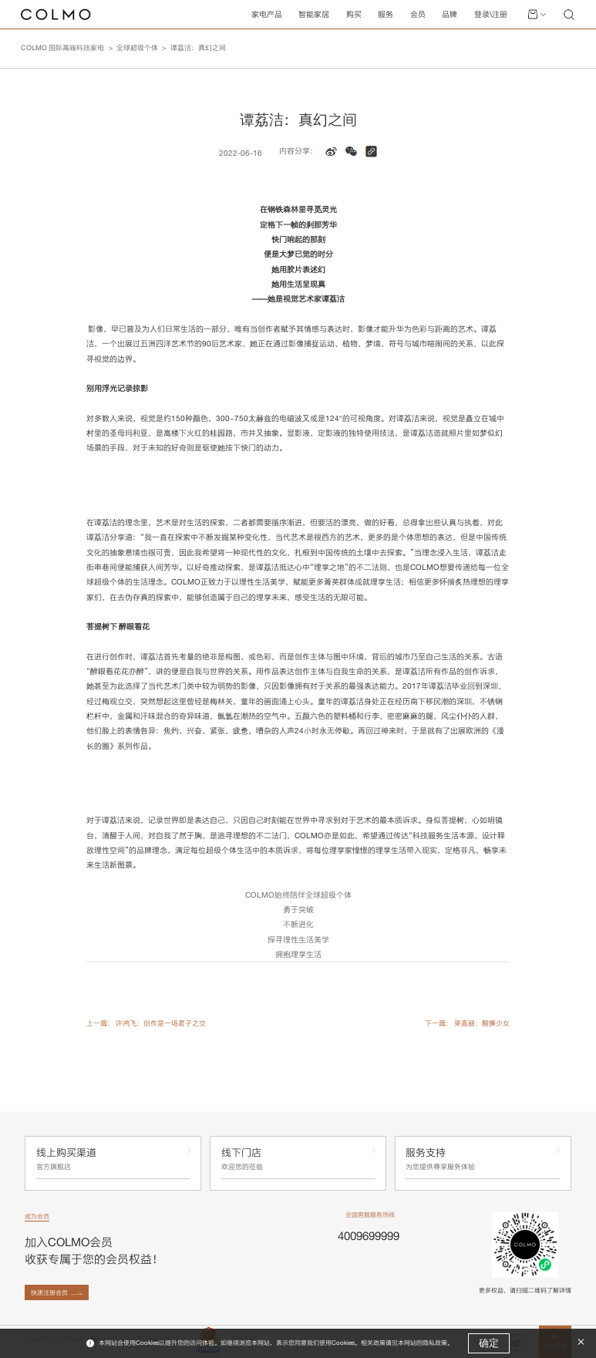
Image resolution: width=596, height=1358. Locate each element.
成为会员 (37, 1216)
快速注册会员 (49, 1292)
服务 (385, 14)
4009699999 (368, 1235)
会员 (418, 14)
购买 (354, 14)
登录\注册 (490, 14)
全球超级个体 (137, 48)
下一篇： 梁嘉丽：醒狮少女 (467, 1023)
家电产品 (266, 14)
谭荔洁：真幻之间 (198, 48)
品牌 (449, 14)
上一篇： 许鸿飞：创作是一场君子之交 (146, 1023)
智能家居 (313, 14)
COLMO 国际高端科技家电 (62, 48)
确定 (489, 1343)
